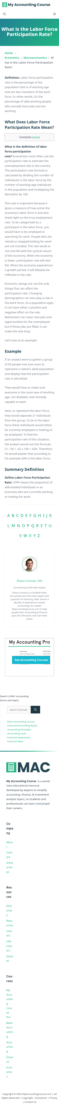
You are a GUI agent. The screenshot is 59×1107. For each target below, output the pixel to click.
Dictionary (9, 910)
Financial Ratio (15, 741)
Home (9, 53)
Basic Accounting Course (20, 721)
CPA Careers (9, 946)
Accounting (9, 1046)
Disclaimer (41, 1097)
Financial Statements (18, 737)
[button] (4, 14)
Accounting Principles (19, 729)
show (36, 137)
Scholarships (9, 867)
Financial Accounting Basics (22, 725)
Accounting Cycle (16, 733)
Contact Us (30, 1101)
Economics (12, 57)
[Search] (35, 709)
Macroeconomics (35, 57)
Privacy (53, 1097)
